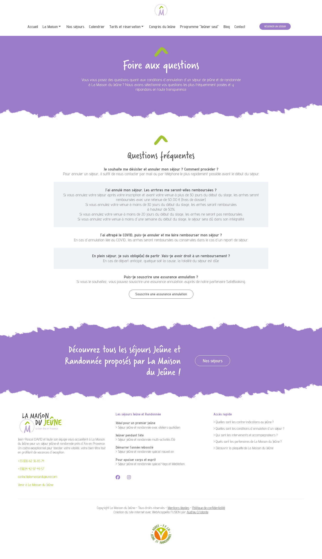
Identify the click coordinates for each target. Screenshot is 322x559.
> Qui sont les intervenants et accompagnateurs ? (246, 435)
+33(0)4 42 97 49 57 (31, 469)
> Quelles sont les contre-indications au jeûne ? (243, 422)
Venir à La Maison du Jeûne (35, 485)
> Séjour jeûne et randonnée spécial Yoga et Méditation (150, 464)
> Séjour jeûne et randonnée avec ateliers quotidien (148, 427)
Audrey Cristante (197, 512)
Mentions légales (178, 508)
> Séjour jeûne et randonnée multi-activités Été (145, 439)
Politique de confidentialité (208, 508)
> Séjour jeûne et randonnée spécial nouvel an (145, 451)
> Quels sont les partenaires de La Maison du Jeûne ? (248, 441)
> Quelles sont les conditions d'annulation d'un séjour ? (249, 428)
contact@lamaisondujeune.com (37, 477)
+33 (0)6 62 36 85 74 (31, 461)
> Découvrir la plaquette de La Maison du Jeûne (243, 448)
